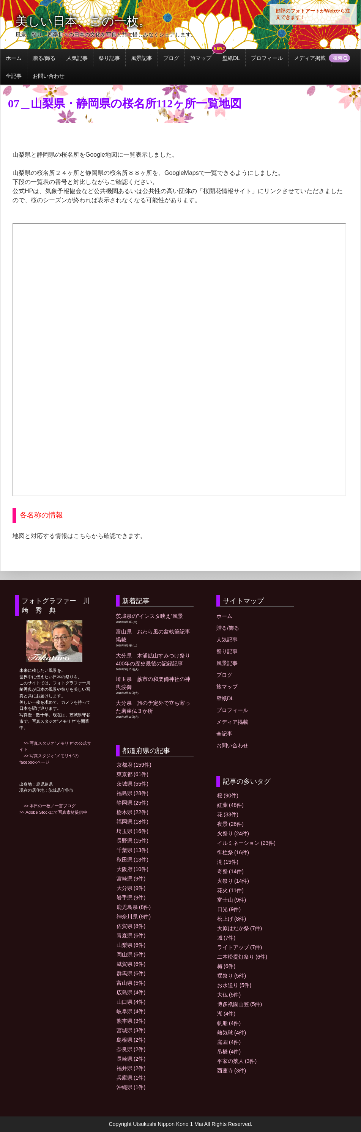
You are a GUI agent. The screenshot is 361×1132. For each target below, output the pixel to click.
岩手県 (131, 898)
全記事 (14, 76)
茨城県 (132, 784)
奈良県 (131, 1049)
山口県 (131, 1002)
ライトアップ (239, 947)
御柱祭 (233, 852)
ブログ (171, 58)
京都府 (134, 765)
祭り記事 (109, 58)
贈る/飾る (44, 58)
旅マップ (200, 58)
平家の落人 (237, 1061)
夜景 (230, 824)
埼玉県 (132, 831)
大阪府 (132, 869)
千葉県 (132, 850)
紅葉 (230, 805)
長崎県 (131, 1059)
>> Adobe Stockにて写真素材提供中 (53, 812)
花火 (230, 890)
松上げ (231, 919)
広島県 (131, 992)
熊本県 (131, 1021)
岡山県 (131, 954)
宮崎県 (131, 879)
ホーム (14, 58)
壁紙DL (231, 58)
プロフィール (267, 58)
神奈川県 (134, 916)
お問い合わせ (49, 76)
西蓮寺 (231, 1071)
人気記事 (77, 58)
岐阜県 (131, 1011)
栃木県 (132, 812)
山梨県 (131, 945)
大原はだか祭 (239, 928)
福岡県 (132, 822)
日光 (229, 909)
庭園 (229, 1042)
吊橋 (229, 1052)
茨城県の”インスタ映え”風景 (149, 616)
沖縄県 (131, 1087)
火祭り (233, 833)
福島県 (132, 793)
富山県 (131, 983)
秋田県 (132, 860)
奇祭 (230, 871)
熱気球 (231, 1033)
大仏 (229, 995)
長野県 (132, 841)
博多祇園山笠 (239, 1004)
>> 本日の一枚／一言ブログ (47, 805)
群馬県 (131, 973)
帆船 (229, 1023)
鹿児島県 (134, 907)
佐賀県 (131, 926)
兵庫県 (131, 1078)
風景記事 (141, 58)
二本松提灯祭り (242, 957)
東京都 (132, 774)
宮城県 (131, 1030)
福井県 (131, 1068)
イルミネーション (246, 843)
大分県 (131, 888)
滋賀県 (131, 964)
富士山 (231, 900)
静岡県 (132, 803)
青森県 (131, 935)
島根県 (131, 1040)
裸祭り (231, 976)
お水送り (234, 985)
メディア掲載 (310, 58)
